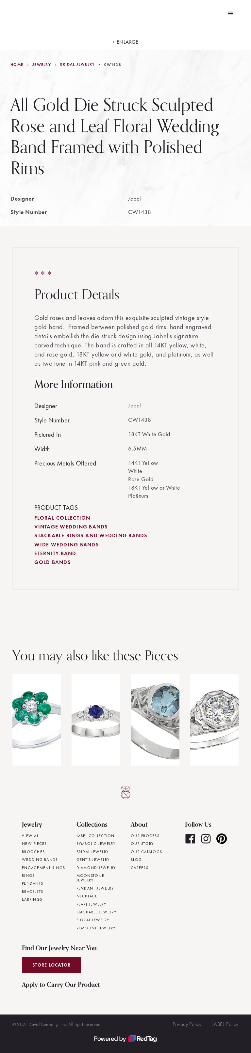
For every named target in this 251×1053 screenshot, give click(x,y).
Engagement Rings (43, 867)
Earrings (32, 899)
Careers (139, 867)
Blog (136, 859)
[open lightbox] (125, 39)
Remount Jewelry (96, 928)
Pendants (32, 883)
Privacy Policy (187, 1024)
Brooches (33, 851)
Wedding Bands (40, 859)
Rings (28, 875)
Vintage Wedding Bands (71, 527)
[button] (231, 13)
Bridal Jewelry (77, 64)
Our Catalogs (146, 851)
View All (31, 835)
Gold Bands (52, 562)
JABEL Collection (95, 835)
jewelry (41, 64)
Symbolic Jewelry (96, 843)
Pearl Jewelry (91, 904)
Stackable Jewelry (96, 912)
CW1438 (112, 64)
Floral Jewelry (92, 920)
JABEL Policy (225, 1024)
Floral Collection (62, 518)
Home (16, 64)
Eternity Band (55, 553)
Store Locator (51, 965)
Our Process (145, 835)
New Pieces (34, 843)
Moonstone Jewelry (90, 878)
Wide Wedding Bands (66, 545)
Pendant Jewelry (95, 888)
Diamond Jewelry (96, 867)
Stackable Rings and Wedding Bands (90, 535)
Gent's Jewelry (93, 859)
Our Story (142, 843)
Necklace (87, 896)
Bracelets (32, 891)
